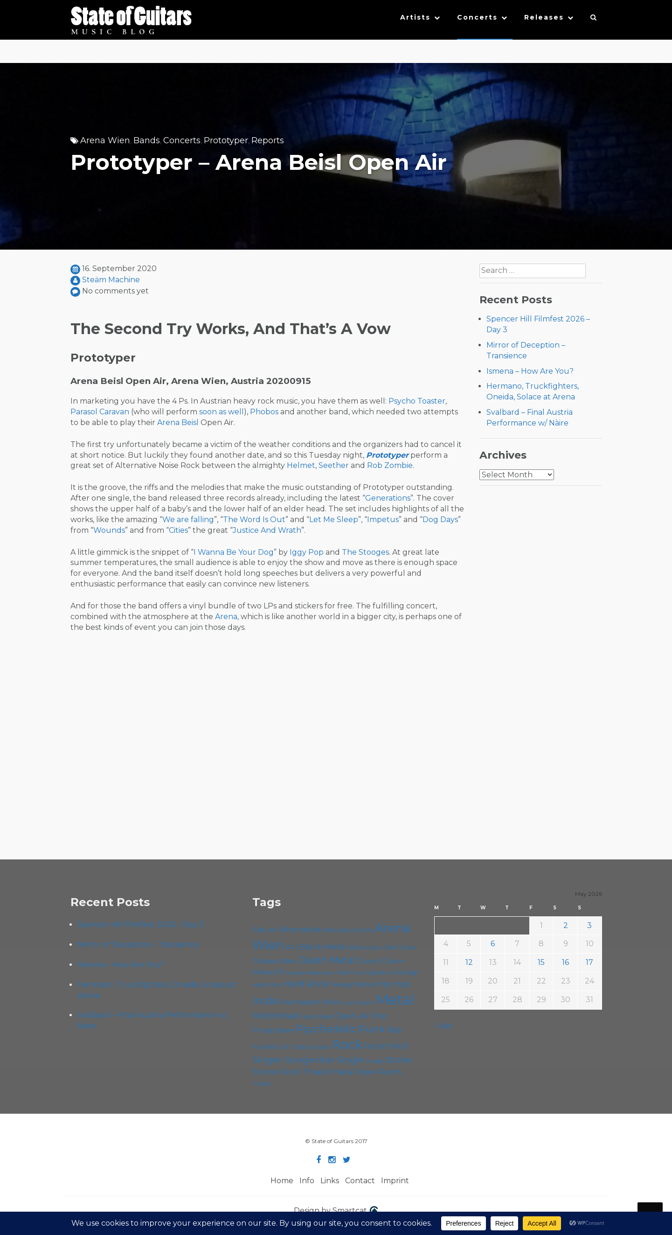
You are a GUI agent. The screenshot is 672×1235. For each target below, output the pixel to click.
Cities (178, 530)
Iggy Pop (307, 552)
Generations (387, 498)
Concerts (477, 17)
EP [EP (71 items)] (279, 972)
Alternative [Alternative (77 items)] (299, 929)
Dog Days (440, 519)
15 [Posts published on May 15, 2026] (541, 962)
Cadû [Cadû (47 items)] (374, 947)
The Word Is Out (254, 519)
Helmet (301, 465)
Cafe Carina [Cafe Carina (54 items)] (399, 947)
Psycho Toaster (416, 401)
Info (306, 1180)
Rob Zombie (390, 465)
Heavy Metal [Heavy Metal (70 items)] (352, 984)
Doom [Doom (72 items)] (368, 960)
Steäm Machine (111, 279)
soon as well (221, 411)
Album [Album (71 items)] (264, 929)
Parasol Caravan (99, 411)
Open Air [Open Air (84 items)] (352, 1015)
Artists (415, 17)
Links (329, 1180)
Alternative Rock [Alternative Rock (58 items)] (348, 930)
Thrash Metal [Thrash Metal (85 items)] (328, 1071)
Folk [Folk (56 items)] (342, 972)
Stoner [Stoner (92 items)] (399, 1060)
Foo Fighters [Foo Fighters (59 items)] (370, 972)
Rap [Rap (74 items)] (394, 1030)
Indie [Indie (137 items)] (265, 1001)
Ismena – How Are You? (530, 371)
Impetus (383, 519)
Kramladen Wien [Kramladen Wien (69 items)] (310, 1002)
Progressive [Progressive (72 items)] (273, 1030)
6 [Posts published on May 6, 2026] (493, 943)
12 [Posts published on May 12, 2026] (469, 962)
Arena (226, 616)
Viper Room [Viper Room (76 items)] (379, 1071)
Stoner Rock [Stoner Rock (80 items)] (276, 1071)
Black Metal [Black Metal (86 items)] (323, 946)
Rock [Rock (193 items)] (347, 1044)
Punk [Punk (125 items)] (372, 1029)
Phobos (264, 411)
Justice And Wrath (267, 530)
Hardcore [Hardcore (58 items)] (267, 984)
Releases (544, 17)
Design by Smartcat (336, 1211)
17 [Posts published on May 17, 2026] (589, 962)
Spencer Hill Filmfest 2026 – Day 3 (140, 924)
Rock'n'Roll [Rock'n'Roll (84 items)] (386, 1046)
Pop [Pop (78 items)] (380, 1015)
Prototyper (226, 140)
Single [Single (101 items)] (350, 1059)
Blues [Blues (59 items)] (358, 947)
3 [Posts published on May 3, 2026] (589, 925)
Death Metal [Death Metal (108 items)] (327, 960)
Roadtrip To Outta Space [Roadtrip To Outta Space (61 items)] (291, 1046)
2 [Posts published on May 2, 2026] (565, 925)
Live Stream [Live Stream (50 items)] (358, 1002)
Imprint (395, 1180)
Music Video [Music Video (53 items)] (316, 1016)
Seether (334, 465)
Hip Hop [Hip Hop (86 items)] (393, 984)
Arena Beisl (178, 422)
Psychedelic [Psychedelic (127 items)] (326, 1029)
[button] (593, 19)
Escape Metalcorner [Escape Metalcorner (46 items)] (310, 973)
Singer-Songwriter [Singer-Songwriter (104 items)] (293, 1059)
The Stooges (365, 552)
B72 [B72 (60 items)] (291, 947)
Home (281, 1180)
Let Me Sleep (333, 519)
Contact (360, 1180)
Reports (267, 140)
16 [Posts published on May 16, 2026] (565, 962)
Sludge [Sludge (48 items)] (374, 1061)
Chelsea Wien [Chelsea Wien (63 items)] (274, 961)
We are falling (188, 519)
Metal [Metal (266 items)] (395, 999)
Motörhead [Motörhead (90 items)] (275, 1015)
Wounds (109, 530)
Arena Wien (105, 140)
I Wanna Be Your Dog (234, 552)
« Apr (443, 1025)
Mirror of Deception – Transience (138, 944)
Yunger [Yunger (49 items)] (261, 1083)
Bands (146, 140)
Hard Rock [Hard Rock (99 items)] (306, 983)
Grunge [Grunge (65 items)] (405, 972)
